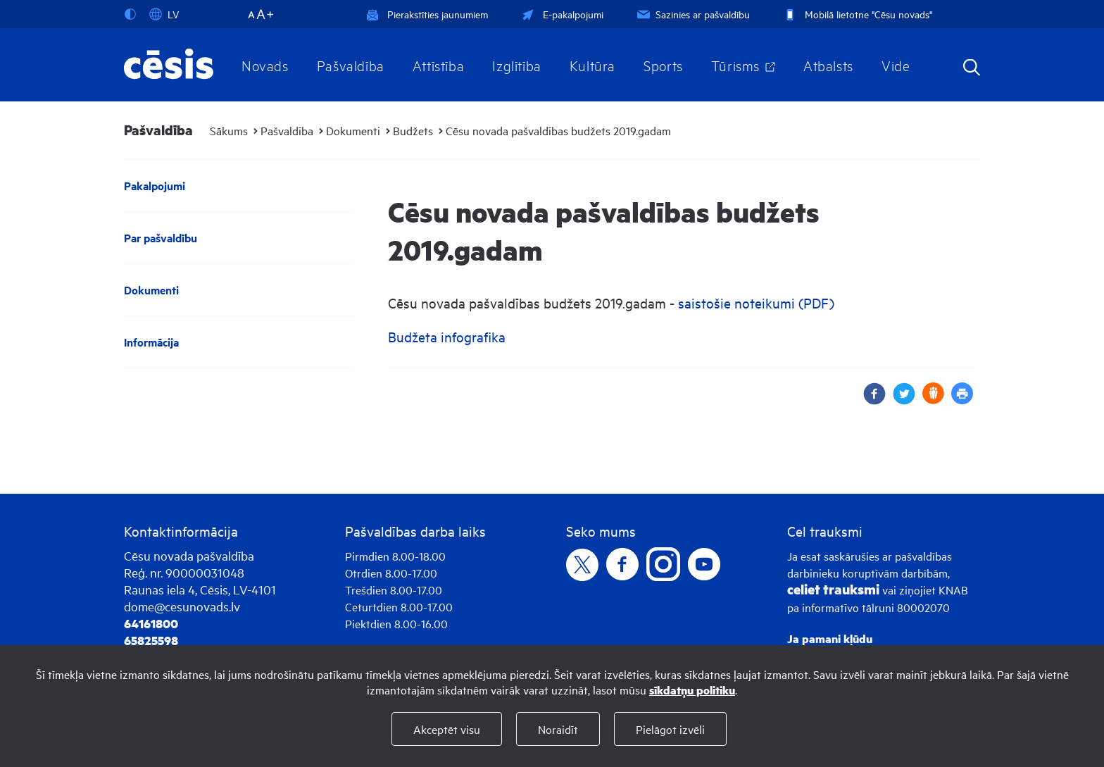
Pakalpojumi (154, 185)
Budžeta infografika (447, 336)
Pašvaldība (350, 65)
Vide (896, 65)
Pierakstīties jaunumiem (427, 13)
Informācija (151, 342)
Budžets (413, 130)
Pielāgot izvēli (670, 729)
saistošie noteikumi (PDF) (756, 302)
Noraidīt (558, 729)
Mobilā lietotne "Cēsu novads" (856, 13)
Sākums (229, 130)
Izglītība (516, 65)
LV (164, 14)
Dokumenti (353, 130)
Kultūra (592, 65)
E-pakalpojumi (561, 13)
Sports (663, 65)
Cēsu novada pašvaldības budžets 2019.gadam (558, 130)
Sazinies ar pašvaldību (692, 13)
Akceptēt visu (446, 729)
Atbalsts (828, 65)
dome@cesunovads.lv (182, 606)
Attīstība (439, 65)
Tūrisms (735, 65)
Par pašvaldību (160, 238)
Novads (265, 65)
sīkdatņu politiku (692, 690)
